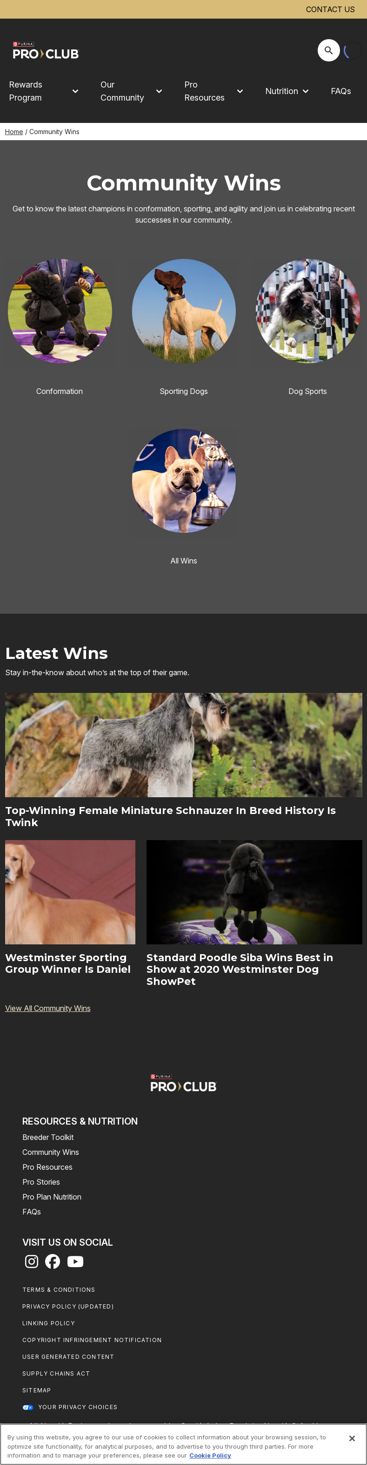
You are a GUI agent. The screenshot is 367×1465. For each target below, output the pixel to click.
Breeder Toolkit (47, 1137)
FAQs (341, 91)
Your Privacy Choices (78, 1407)
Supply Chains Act (56, 1373)
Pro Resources (47, 1167)
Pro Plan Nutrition (51, 1196)
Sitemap (36, 1390)
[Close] (352, 1438)
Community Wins (50, 1152)
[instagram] (31, 1264)
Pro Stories (41, 1182)
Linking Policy (48, 1323)
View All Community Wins (48, 1008)
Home (14, 132)
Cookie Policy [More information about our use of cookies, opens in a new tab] (210, 1455)
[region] (183, 1444)
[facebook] (52, 1264)
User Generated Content (68, 1356)
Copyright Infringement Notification (92, 1339)
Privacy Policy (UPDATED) (68, 1306)
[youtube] (75, 1264)
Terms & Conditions (59, 1289)
